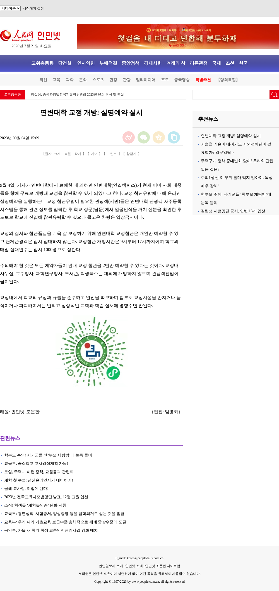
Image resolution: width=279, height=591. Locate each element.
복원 (67, 154)
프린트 (112, 154)
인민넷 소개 (133, 566)
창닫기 (131, 154)
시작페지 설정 (33, 8)
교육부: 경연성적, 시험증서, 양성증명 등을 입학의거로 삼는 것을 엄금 (64, 514)
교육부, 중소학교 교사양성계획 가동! (36, 463)
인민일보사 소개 (111, 566)
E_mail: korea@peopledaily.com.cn (139, 558)
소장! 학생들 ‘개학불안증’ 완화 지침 (35, 505)
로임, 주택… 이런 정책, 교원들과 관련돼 (39, 472)
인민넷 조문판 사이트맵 (162, 566)
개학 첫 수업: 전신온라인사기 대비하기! (39, 480)
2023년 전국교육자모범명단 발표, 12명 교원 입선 (46, 497)
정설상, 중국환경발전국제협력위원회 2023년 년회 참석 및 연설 (77, 94)
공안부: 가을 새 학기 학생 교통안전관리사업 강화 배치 (51, 530)
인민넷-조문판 (25, 411)
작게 (77, 154)
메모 (94, 154)
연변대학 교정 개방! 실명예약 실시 (231, 136)
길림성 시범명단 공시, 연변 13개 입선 (233, 211)
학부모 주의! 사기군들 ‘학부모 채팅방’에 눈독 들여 (48, 455)
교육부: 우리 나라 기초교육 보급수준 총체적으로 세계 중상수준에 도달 (65, 522)
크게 (57, 154)
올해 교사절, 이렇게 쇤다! (26, 489)
